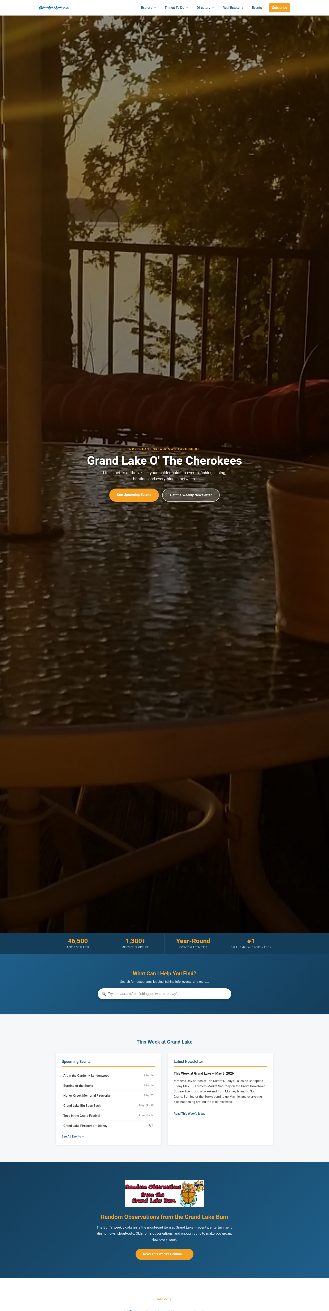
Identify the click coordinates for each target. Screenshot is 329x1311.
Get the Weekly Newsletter (191, 495)
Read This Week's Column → (164, 1254)
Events (257, 8)
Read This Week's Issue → (191, 1114)
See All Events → (73, 1136)
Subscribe (279, 8)
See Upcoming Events (134, 495)
